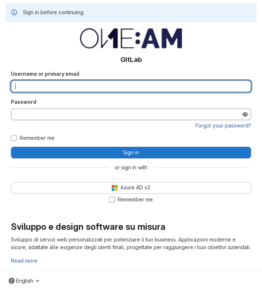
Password (23, 102)
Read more (24, 260)
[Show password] (245, 114)
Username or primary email (45, 74)
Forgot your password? (223, 125)
